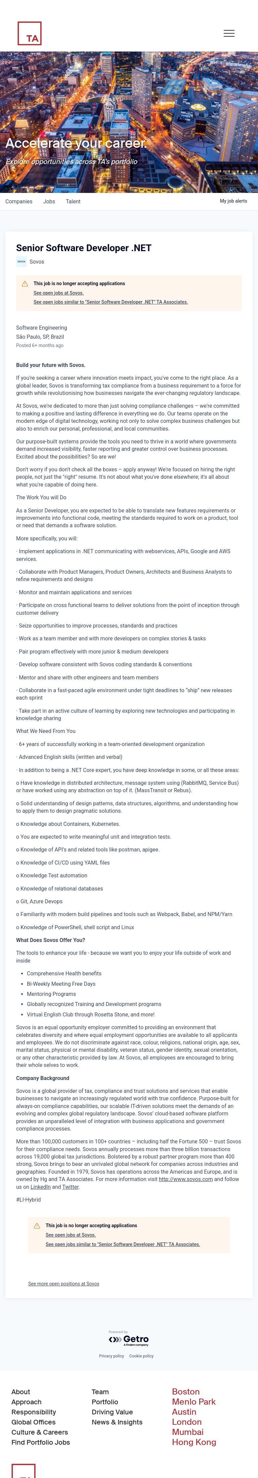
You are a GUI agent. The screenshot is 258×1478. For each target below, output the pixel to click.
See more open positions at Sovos (63, 1283)
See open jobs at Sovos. (59, 293)
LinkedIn (41, 1187)
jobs (49, 201)
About (20, 1391)
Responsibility (33, 1412)
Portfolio (105, 1402)
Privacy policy (111, 1356)
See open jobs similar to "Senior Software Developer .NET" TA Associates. (111, 302)
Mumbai (188, 1432)
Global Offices (33, 1422)
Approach (26, 1402)
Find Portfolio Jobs (40, 1442)
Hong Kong (194, 1442)
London (187, 1422)
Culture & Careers (39, 1432)
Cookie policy (141, 1356)
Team (100, 1391)
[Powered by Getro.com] (129, 1339)
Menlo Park (194, 1402)
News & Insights (117, 1422)
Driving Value (112, 1412)
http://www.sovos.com (186, 1179)
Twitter (70, 1187)
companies (19, 201)
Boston (186, 1392)
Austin (184, 1412)
